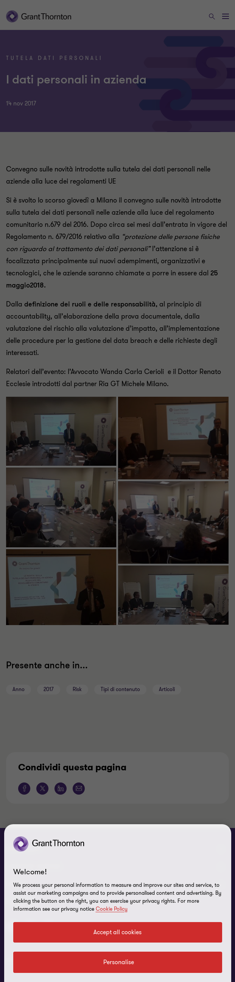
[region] (117, 903)
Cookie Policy (112, 909)
